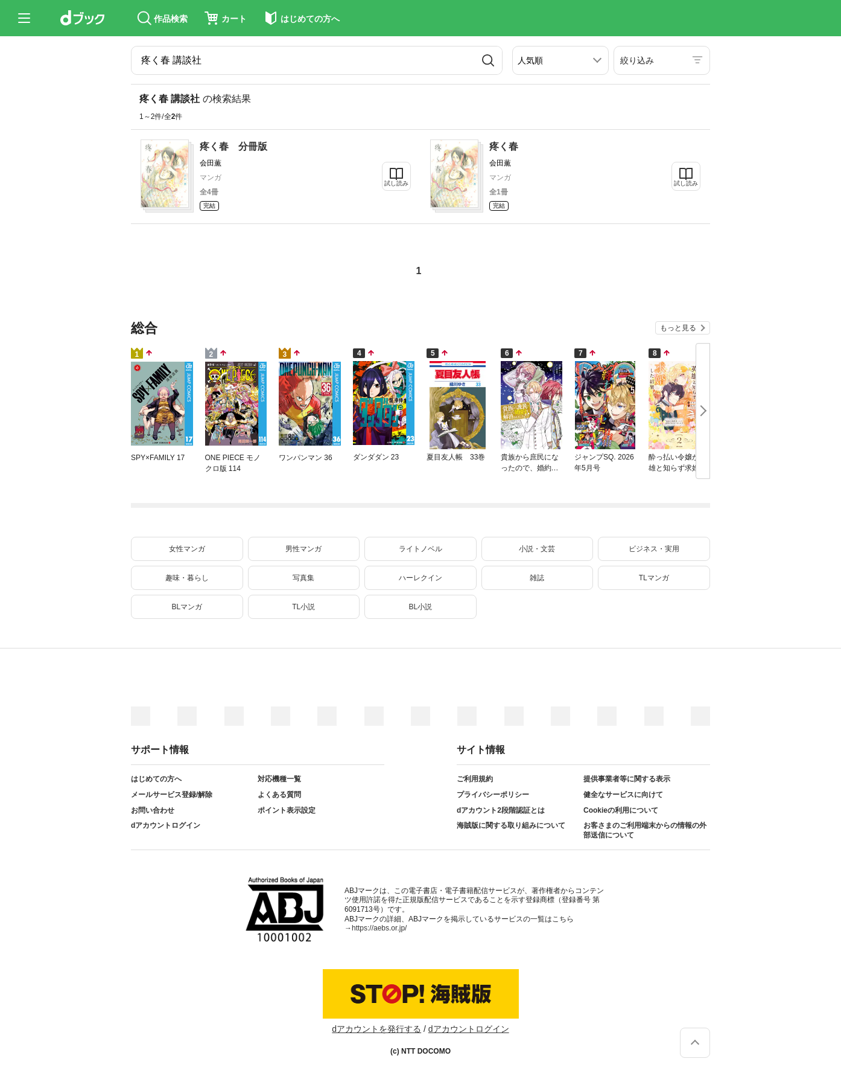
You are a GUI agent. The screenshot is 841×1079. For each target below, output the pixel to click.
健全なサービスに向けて (623, 794)
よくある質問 (279, 794)
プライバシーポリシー (493, 794)
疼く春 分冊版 (233, 146)
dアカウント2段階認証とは (501, 810)
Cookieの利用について (620, 810)
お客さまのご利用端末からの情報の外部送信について (644, 830)
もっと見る (678, 328)
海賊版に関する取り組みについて (511, 825)
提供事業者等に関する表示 (626, 779)
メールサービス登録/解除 (171, 794)
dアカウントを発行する (376, 1029)
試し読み (396, 183)
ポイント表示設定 (287, 810)
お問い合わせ (152, 810)
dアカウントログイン (165, 825)
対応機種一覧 (279, 779)
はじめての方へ (156, 779)
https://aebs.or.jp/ (379, 928)
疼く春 (503, 146)
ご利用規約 (475, 779)
